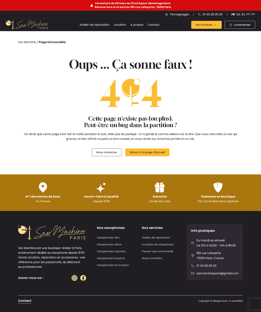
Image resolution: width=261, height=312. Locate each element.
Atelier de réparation (94, 25)
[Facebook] (83, 278)
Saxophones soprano (111, 251)
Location (120, 25)
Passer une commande (157, 251)
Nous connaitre (152, 258)
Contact (154, 25)
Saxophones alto (108, 237)
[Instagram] (74, 278)
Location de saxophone (158, 244)
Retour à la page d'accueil (147, 152)
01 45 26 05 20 (206, 266)
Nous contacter (106, 152)
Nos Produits (206, 25)
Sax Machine (27, 42)
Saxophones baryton (111, 258)
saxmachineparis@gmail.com (217, 273)
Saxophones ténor (109, 244)
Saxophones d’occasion (113, 265)
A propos (136, 25)
